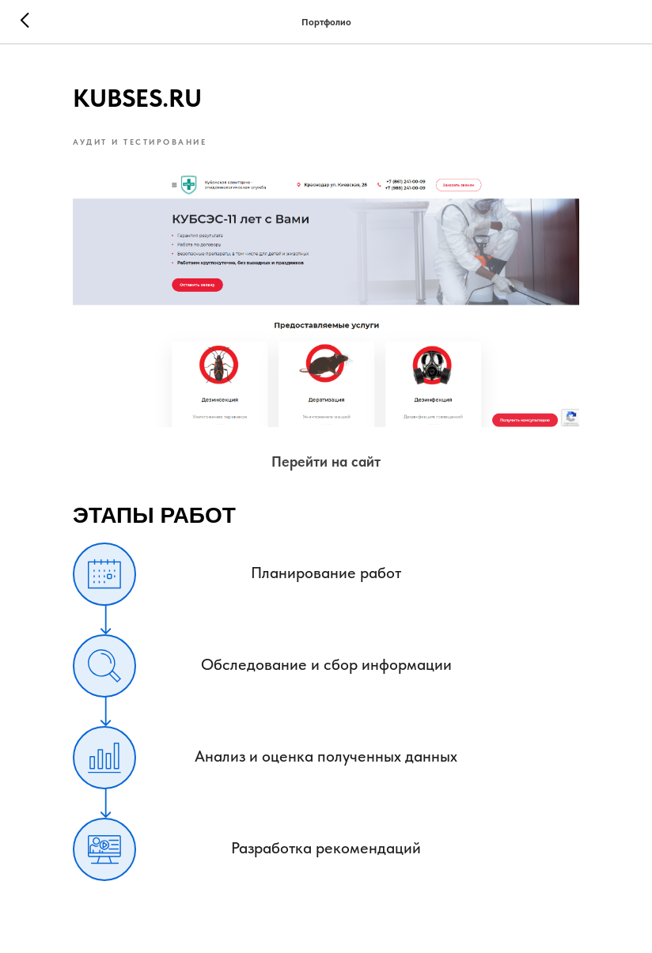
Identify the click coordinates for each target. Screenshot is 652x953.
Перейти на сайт (326, 461)
